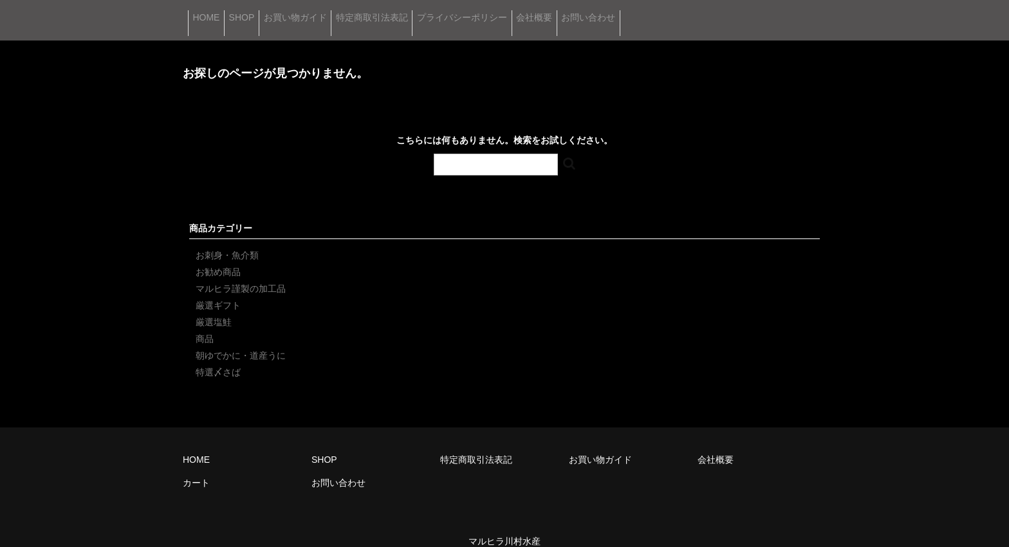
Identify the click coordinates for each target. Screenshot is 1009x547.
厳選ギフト (218, 288)
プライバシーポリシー (592, 11)
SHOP (282, 11)
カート (196, 465)
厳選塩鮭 (214, 305)
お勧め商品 (218, 254)
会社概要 (694, 11)
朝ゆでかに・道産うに (241, 338)
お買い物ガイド (364, 11)
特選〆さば (218, 355)
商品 (205, 321)
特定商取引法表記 (472, 11)
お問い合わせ (779, 11)
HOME (216, 11)
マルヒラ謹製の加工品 (241, 271)
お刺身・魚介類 (227, 238)
